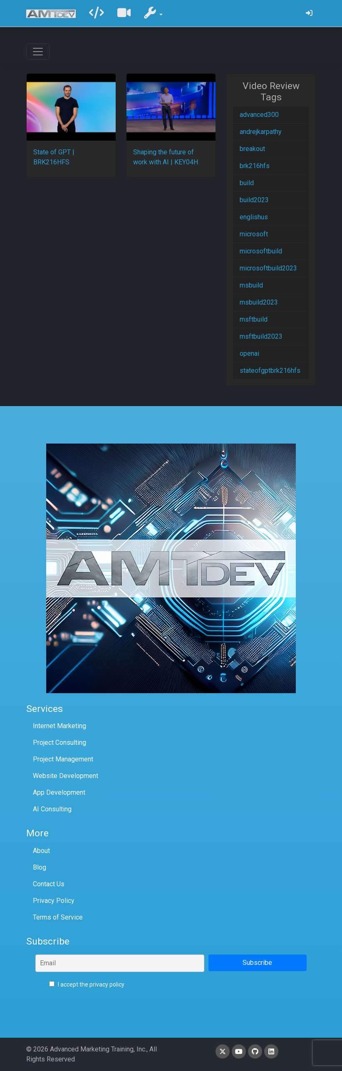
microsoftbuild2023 (268, 268)
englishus (254, 217)
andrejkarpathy (261, 132)
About (41, 851)
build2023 (254, 200)
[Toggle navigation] (38, 51)
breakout (252, 149)
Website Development (65, 776)
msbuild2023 (259, 302)
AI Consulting (52, 809)
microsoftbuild (261, 251)
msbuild (251, 285)
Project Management (63, 759)
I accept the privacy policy (86, 984)
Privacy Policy (53, 901)
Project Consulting (59, 742)
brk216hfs (255, 166)
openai (249, 353)
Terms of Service (58, 917)
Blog (39, 867)
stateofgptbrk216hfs (270, 370)
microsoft (254, 234)
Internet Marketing (59, 726)
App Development (59, 792)
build (247, 183)
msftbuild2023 (261, 336)
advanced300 (259, 115)
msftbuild (254, 319)
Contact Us (48, 884)
